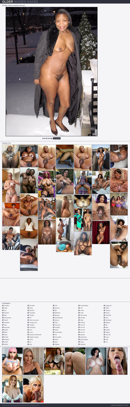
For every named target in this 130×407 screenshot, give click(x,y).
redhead (81, 344)
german (56, 308)
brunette (31, 305)
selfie (106, 308)
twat (106, 327)
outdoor (81, 322)
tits (105, 325)
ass (4, 310)
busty (30, 308)
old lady (81, 317)
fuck (55, 305)
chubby (31, 315)
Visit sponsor (56, 138)
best (4, 325)
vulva (106, 337)
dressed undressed (34, 334)
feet (30, 344)
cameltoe (31, 313)
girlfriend (56, 313)
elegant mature (33, 337)
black (4, 334)
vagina (107, 332)
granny (56, 320)
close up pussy (33, 320)
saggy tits (107, 305)
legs (55, 342)
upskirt (107, 330)
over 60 (81, 330)
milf (80, 308)
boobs (5, 342)
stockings (107, 320)
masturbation (83, 305)
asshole (5, 313)
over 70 (81, 332)
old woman (82, 315)
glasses (56, 315)
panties (81, 334)
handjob (56, 327)
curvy (30, 332)
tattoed (107, 322)
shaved (107, 310)
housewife (57, 337)
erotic (30, 339)
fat (29, 342)
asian (4, 308)
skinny (107, 313)
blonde (5, 337)
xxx (106, 342)
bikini (4, 332)
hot (55, 334)
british (5, 344)
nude (80, 313)
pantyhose (82, 337)
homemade (57, 332)
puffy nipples (83, 339)
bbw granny (6, 317)
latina (55, 339)
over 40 (81, 325)
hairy (55, 322)
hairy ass (56, 325)
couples (31, 325)
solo (106, 317)
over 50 (81, 327)
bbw (4, 315)
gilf (55, 310)
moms (81, 310)
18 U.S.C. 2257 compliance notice (30, 405)
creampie (31, 327)
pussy (81, 342)
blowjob (5, 339)
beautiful (5, 322)
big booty (6, 327)
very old (107, 334)
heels (55, 330)
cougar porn (32, 322)
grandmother (58, 317)
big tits (5, 330)
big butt (31, 310)
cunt (30, 330)
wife (106, 339)
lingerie (56, 344)
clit (29, 317)
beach (5, 320)
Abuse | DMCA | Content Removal (11, 405)
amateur (5, 305)
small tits (107, 315)
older (80, 320)
